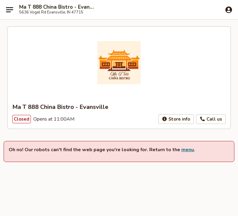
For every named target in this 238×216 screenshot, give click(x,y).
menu (187, 149)
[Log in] (229, 10)
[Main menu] (9, 9)
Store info (176, 119)
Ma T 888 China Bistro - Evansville (57, 7)
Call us (211, 119)
